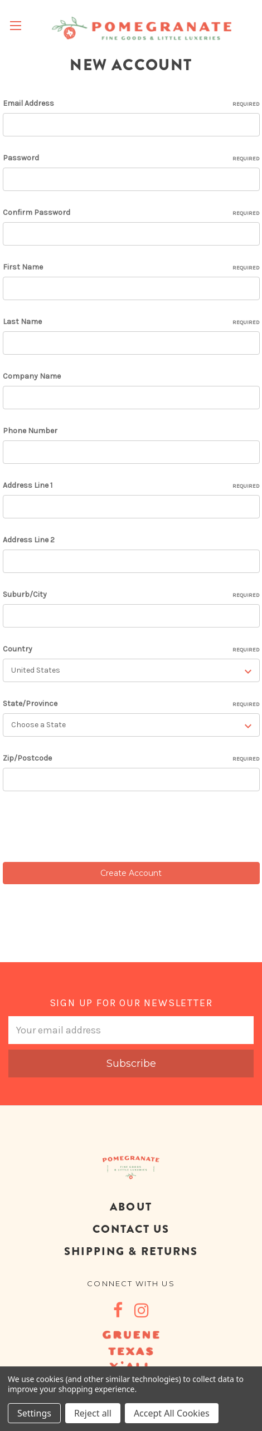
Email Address (131, 104)
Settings (34, 1413)
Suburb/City (131, 595)
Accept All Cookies (172, 1413)
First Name (131, 267)
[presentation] (87, 828)
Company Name (32, 376)
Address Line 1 (131, 486)
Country (131, 649)
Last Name (131, 322)
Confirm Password (131, 213)
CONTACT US (131, 1229)
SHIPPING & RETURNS (131, 1251)
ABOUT (131, 1207)
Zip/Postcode (131, 758)
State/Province (131, 704)
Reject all (92, 1413)
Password (131, 158)
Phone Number (30, 430)
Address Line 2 (29, 540)
